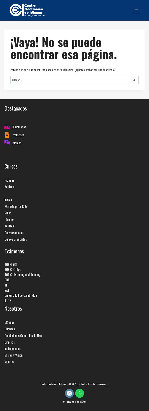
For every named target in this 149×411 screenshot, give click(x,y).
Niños (7, 212)
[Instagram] (69, 393)
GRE (6, 279)
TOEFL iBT (10, 264)
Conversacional (13, 232)
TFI (6, 284)
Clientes (9, 328)
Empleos (9, 341)
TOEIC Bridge (12, 269)
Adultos (9, 186)
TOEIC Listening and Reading (22, 274)
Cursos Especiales (15, 239)
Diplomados (19, 126)
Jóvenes (9, 219)
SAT (6, 290)
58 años (9, 322)
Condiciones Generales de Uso (23, 335)
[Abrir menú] (136, 10)
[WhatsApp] (79, 393)
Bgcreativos (80, 401)
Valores (9, 361)
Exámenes (18, 134)
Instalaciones (12, 348)
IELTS (7, 300)
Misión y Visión (13, 354)
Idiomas (16, 142)
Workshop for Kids (15, 206)
